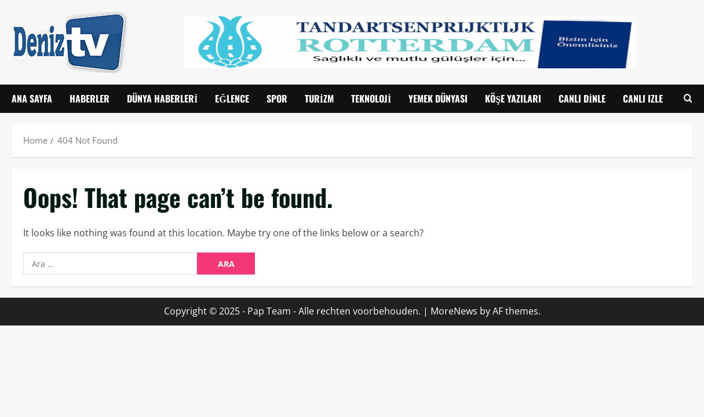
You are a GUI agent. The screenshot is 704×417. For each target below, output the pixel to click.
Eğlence (232, 98)
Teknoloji (371, 98)
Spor (277, 98)
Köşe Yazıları (513, 98)
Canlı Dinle (582, 98)
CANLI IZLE (643, 98)
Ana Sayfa (32, 98)
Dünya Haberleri (162, 98)
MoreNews (454, 311)
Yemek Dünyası (438, 98)
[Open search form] (688, 99)
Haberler (90, 98)
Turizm (319, 98)
